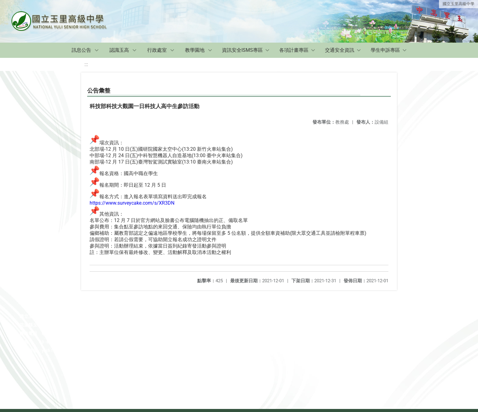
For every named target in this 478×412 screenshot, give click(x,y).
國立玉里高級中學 (458, 4)
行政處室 (157, 50)
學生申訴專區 (385, 50)
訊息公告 (81, 50)
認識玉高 (119, 50)
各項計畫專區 (294, 50)
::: (86, 64)
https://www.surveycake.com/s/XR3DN (132, 203)
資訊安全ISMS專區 (242, 50)
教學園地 (195, 50)
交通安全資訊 (339, 50)
